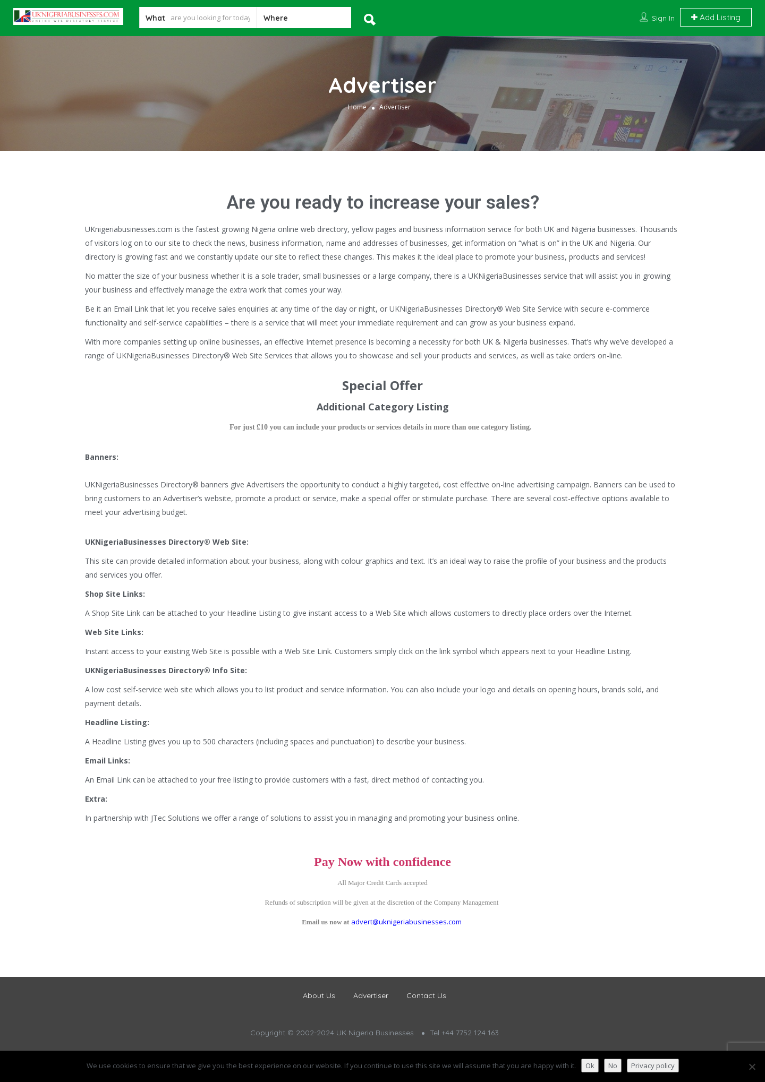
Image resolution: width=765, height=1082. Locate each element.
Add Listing (716, 17)
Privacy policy (653, 1065)
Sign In (663, 18)
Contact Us (426, 995)
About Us (319, 995)
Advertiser (370, 995)
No (612, 1065)
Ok (589, 1065)
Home (357, 106)
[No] (751, 1066)
